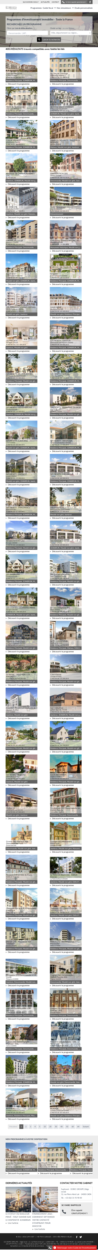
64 (78, 1126)
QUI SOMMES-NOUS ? (31, 2)
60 (73, 1126)
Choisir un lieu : (62, 28)
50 (67, 1126)
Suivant (86, 1126)
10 (45, 1126)
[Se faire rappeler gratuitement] (50, 1247)
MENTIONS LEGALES (44, 1237)
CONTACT (55, 2)
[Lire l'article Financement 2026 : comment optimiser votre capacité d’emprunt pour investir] (45, 1199)
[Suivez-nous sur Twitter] (80, 1237)
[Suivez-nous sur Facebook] (90, 2)
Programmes (36, 8)
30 (56, 1126)
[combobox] (27, 33)
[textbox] (70, 33)
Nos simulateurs (65, 8)
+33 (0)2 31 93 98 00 (73, 1198)
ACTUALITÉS (45, 2)
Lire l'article (12, 1223)
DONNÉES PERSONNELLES (62, 1237)
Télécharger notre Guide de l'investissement (75, 1247)
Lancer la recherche (48, 39)
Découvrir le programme (17, 84)
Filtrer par (20, 28)
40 (62, 1126)
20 (50, 1126)
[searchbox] (20, 33)
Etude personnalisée (84, 8)
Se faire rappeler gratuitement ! (74, 2)
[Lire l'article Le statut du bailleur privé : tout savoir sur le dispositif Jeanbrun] (18, 1199)
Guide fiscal (49, 8)
